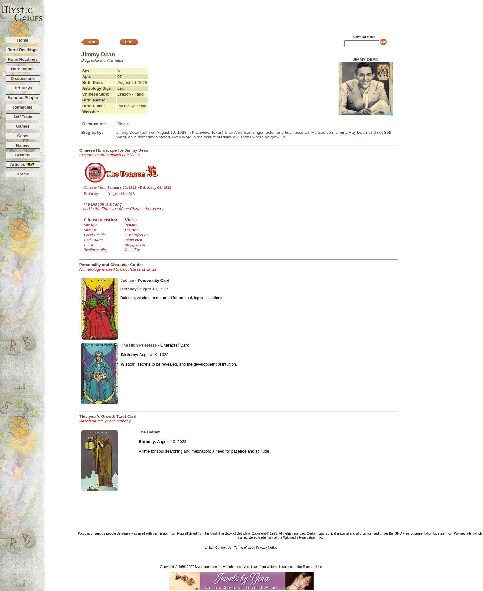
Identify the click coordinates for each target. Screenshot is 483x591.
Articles (23, 164)
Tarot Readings (23, 49)
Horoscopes (22, 69)
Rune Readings (23, 59)
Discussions (23, 78)
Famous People (23, 97)
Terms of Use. (313, 566)
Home (22, 40)
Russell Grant (187, 533)
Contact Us (223, 547)
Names (23, 145)
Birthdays (22, 88)
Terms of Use (244, 547)
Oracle (22, 174)
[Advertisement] (263, 16)
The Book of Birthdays (234, 533)
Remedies (22, 107)
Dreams (22, 155)
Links (209, 547)
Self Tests (22, 116)
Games (23, 126)
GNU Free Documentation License (420, 533)
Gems (22, 135)
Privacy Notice (266, 547)
